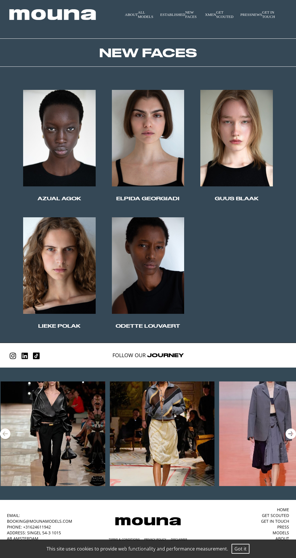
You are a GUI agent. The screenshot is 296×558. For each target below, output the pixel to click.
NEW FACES (191, 14)
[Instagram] (12, 355)
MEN (212, 14)
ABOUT (131, 14)
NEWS (256, 14)
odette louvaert (148, 326)
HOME (283, 509)
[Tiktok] (36, 356)
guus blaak (236, 198)
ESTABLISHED (172, 14)
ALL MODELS (145, 14)
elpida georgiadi (148, 198)
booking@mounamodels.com (39, 521)
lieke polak (59, 326)
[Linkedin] (24, 355)
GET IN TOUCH (268, 14)
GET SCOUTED (225, 14)
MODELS (281, 532)
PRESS (245, 14)
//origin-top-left (59, 138)
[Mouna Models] (148, 521)
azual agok (59, 198)
